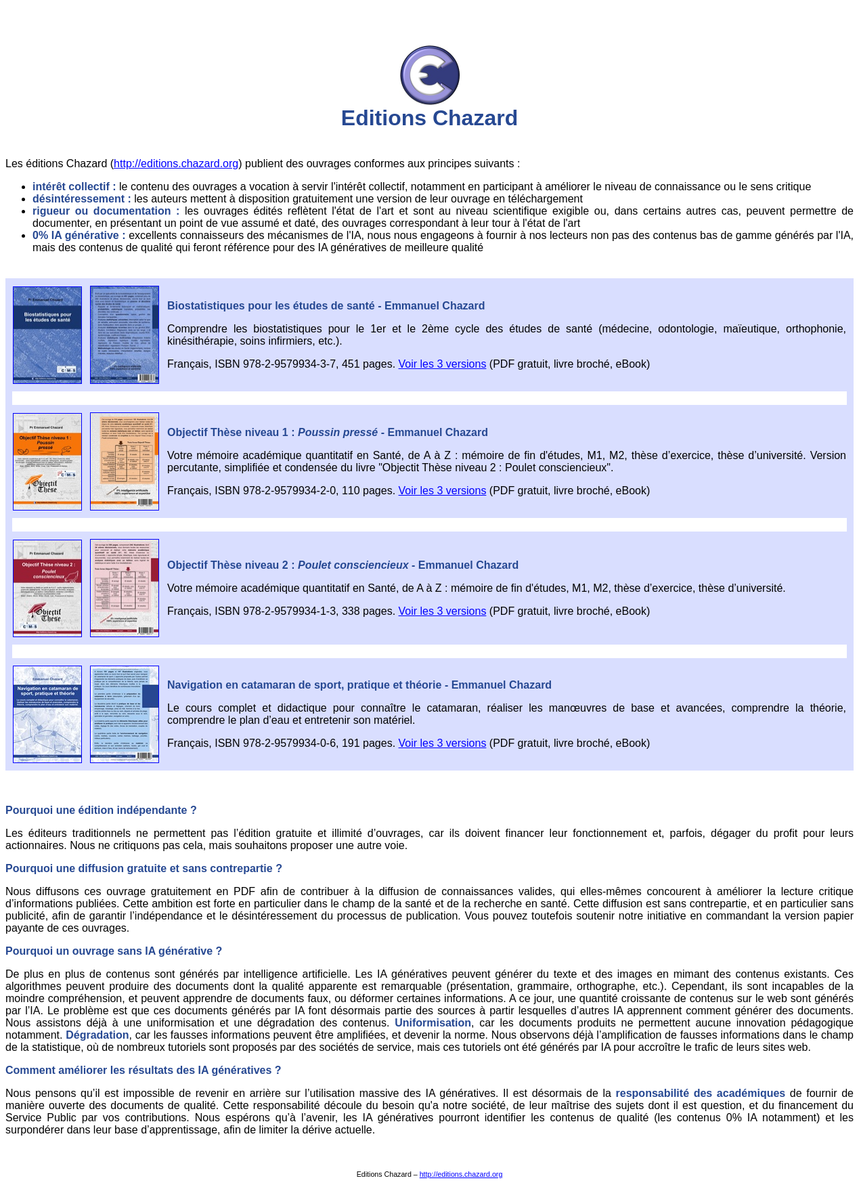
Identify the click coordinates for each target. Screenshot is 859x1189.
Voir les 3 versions (443, 364)
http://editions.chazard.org (176, 163)
